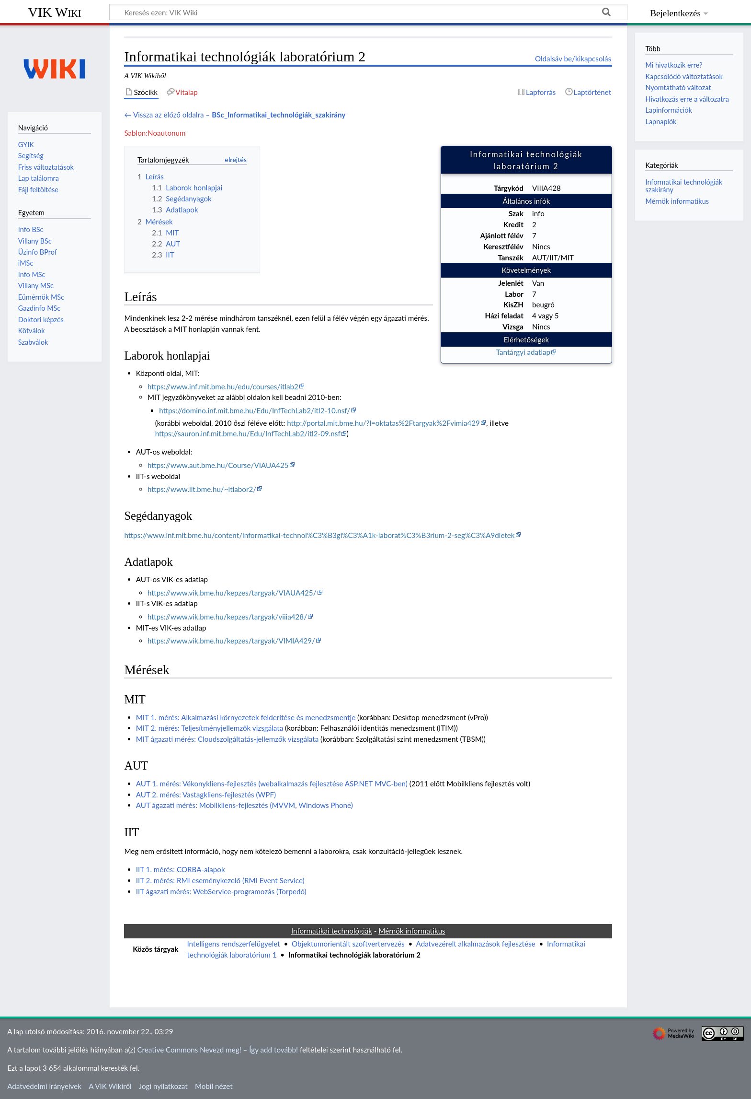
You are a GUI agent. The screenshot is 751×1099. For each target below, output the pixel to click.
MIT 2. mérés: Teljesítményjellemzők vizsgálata (210, 728)
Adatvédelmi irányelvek (44, 1086)
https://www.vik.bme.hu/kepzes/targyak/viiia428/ (227, 616)
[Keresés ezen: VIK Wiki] (368, 12)
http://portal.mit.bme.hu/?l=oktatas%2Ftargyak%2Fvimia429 (383, 423)
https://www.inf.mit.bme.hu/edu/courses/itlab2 (223, 386)
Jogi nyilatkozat (163, 1086)
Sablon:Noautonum (154, 133)
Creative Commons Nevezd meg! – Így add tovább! (217, 1049)
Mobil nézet (214, 1086)
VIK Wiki (54, 12)
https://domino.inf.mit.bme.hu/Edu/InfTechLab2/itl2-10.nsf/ (254, 410)
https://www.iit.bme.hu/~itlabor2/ (202, 489)
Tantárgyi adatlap (523, 352)
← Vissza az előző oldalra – (234, 114)
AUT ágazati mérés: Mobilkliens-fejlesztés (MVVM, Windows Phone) (244, 805)
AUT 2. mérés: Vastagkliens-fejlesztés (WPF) (206, 794)
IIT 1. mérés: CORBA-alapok (180, 869)
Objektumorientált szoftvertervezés (348, 943)
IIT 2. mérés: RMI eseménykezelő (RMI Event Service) (220, 880)
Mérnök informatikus (677, 201)
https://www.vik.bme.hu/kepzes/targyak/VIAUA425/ (232, 592)
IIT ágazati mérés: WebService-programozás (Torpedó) (221, 891)
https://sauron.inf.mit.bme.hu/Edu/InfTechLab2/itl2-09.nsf (248, 433)
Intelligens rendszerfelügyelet (233, 943)
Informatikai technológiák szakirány (683, 186)
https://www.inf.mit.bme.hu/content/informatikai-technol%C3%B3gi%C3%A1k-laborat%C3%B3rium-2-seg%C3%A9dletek (319, 535)
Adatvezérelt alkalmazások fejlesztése (475, 943)
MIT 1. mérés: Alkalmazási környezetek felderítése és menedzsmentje (246, 717)
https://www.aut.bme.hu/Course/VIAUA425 (218, 465)
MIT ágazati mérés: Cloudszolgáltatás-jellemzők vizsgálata (227, 739)
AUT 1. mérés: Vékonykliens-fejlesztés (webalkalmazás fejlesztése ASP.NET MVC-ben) (272, 783)
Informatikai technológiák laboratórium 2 (354, 954)
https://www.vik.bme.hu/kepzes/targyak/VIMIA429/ (231, 640)
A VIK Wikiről (110, 1086)
